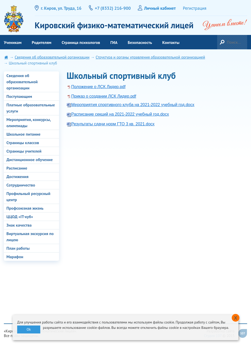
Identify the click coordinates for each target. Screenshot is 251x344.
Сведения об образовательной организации (52, 57)
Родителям (41, 42)
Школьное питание (23, 134)
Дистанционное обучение (29, 159)
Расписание (16, 168)
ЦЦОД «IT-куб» (19, 216)
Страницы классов (22, 142)
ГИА (114, 42)
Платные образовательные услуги (30, 108)
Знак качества (19, 225)
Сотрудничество (20, 185)
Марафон (14, 256)
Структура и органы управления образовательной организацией (150, 57)
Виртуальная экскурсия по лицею (30, 236)
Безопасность (140, 42)
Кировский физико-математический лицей (14, 18)
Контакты (170, 42)
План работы (18, 248)
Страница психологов (81, 42)
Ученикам (13, 42)
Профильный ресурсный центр (28, 196)
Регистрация (195, 8)
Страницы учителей (23, 151)
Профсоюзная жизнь (24, 208)
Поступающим (19, 96)
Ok (29, 329)
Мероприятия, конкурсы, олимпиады (28, 122)
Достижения (17, 176)
